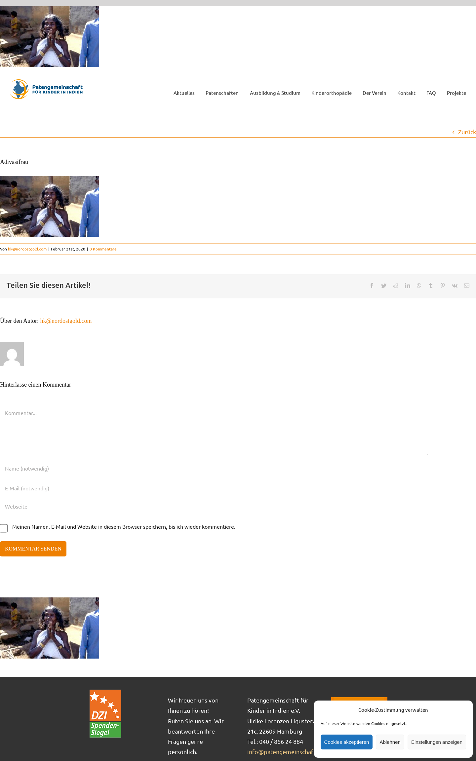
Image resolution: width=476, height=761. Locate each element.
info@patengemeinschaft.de (285, 751)
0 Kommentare (103, 248)
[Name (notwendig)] (214, 468)
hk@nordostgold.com (27, 248)
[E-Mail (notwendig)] (214, 488)
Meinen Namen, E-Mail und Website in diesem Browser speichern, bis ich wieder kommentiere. (123, 526)
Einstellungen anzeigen (436, 742)
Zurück (467, 131)
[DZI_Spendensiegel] (105, 691)
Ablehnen (389, 742)
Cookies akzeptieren (346, 742)
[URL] (214, 506)
